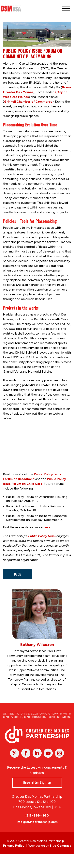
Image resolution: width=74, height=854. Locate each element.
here (47, 527)
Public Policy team (42, 536)
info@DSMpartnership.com (37, 822)
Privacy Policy (13, 845)
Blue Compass (60, 845)
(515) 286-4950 (37, 815)
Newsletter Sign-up (37, 782)
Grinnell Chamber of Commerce (28, 101)
